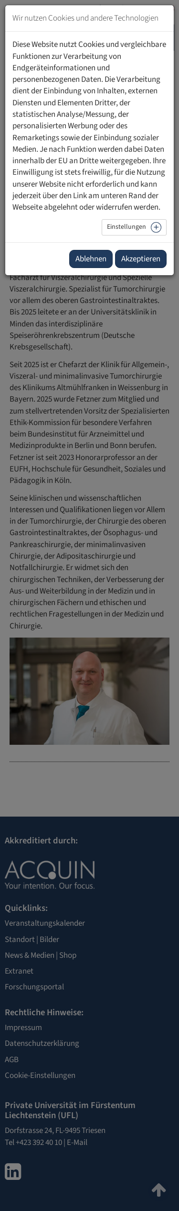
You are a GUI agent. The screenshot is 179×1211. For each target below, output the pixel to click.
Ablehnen (90, 259)
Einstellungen (126, 227)
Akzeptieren (140, 259)
